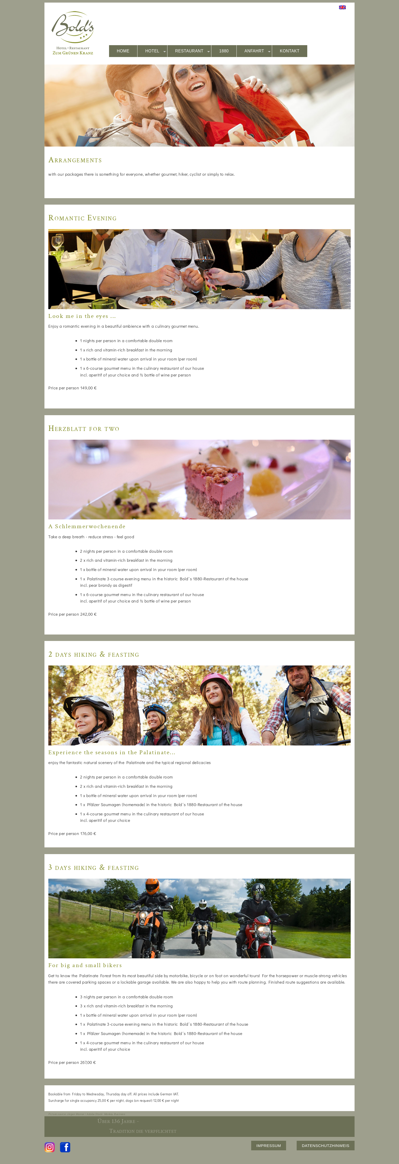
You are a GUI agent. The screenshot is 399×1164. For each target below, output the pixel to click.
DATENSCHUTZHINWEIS (325, 1145)
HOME (123, 51)
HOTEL (155, 51)
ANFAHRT (257, 51)
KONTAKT (290, 51)
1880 (224, 51)
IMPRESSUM (268, 1145)
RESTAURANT (192, 51)
